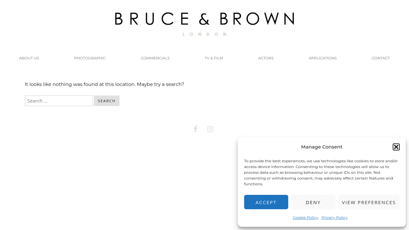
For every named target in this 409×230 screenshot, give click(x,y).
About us (29, 58)
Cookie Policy (305, 217)
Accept (266, 202)
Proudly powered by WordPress (173, 161)
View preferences (369, 202)
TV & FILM (214, 58)
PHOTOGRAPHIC (90, 58)
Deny (313, 202)
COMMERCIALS (155, 58)
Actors (266, 58)
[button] (396, 147)
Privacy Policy (334, 217)
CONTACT (381, 58)
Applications (323, 58)
